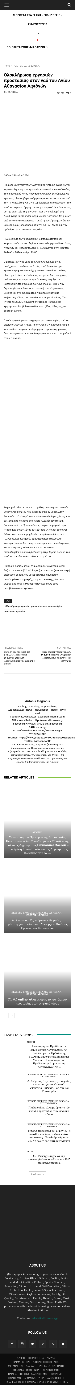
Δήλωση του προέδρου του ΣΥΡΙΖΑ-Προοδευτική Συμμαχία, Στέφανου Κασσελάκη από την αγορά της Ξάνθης (19, 649)
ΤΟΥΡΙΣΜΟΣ (57, 1365)
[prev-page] (6, 1007)
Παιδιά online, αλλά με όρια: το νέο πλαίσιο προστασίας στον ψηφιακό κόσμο (37, 993)
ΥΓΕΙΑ (41, 1369)
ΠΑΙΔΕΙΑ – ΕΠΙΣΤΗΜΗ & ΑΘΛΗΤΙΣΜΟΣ (28, 1365)
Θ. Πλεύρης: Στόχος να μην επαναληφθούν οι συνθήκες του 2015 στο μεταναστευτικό (49, 1151)
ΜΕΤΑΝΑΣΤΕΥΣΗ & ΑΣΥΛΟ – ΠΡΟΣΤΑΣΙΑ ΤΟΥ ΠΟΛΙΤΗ (36, 1357)
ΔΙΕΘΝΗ (37, 824)
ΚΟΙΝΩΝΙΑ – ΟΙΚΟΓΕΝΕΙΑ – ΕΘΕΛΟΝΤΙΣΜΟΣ (36, 1361)
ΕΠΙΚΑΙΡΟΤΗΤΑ (36, 1349)
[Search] (69, 5)
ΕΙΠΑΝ (30, 1143)
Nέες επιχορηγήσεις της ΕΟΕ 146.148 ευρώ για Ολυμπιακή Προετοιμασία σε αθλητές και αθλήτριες (56, 648)
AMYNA (51, 1349)
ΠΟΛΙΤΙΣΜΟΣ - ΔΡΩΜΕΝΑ (26, 65)
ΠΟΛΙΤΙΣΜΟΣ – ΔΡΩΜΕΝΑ (21, 1369)
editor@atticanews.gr (45, 1310)
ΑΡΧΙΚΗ (21, 1349)
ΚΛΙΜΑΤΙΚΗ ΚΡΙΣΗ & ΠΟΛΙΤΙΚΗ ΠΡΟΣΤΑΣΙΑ (35, 1353)
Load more (37, 1166)
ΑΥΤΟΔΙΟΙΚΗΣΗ (55, 1369)
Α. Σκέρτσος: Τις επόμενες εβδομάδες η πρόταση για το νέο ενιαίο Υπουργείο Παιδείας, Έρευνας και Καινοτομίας (37, 916)
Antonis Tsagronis (37, 693)
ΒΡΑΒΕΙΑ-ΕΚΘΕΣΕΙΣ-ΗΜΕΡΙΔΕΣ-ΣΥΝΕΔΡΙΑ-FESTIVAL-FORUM (37, 905)
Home (7, 65)
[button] (6, 5)
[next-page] (12, 1007)
